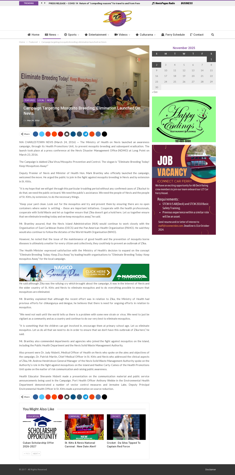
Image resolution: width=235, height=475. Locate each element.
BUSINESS (185, 3)
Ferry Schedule (175, 34)
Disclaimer (210, 469)
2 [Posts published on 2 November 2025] (156, 64)
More (195, 34)
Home (35, 34)
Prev (27, 453)
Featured (30, 100)
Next (36, 453)
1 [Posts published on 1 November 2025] (211, 59)
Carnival (74, 416)
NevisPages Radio (163, 3)
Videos (123, 34)
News (52, 34)
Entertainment (97, 34)
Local (41, 100)
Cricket (116, 416)
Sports (72, 34)
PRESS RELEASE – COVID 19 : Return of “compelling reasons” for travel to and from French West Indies (102, 3)
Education (33, 416)
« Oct (154, 92)
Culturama (146, 34)
